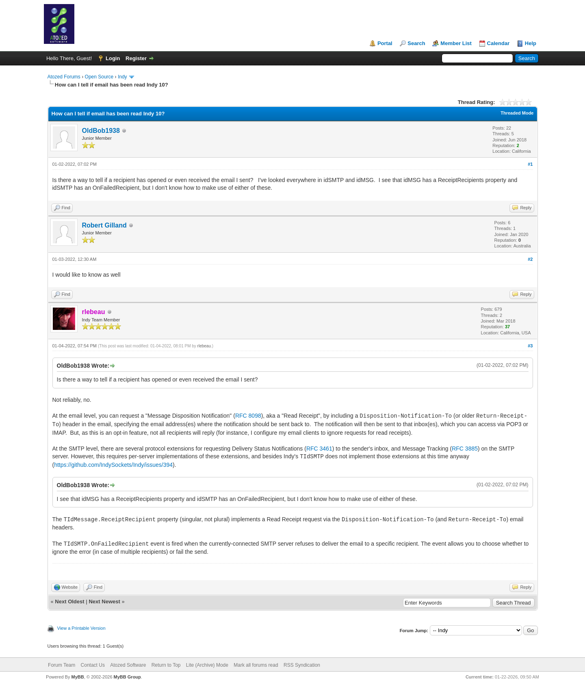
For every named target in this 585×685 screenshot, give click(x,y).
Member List (456, 43)
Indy (122, 77)
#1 (530, 164)
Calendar (498, 43)
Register (136, 58)
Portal (384, 43)
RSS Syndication (302, 665)
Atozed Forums (64, 77)
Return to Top (166, 665)
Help (530, 43)
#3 (530, 345)
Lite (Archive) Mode (207, 665)
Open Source (99, 77)
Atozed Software (128, 665)
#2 (530, 259)
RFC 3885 (465, 448)
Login (113, 58)
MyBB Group (127, 676)
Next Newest (104, 601)
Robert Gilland (104, 225)
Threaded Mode (516, 113)
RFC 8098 (248, 415)
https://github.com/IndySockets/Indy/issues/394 (113, 465)
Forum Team (61, 665)
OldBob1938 (101, 130)
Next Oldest (69, 601)
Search (416, 43)
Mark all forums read (256, 665)
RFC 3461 (319, 448)
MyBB (77, 676)
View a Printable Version (81, 628)
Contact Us (93, 665)
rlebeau (204, 346)
